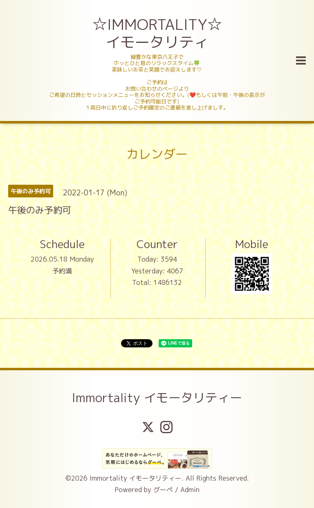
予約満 (62, 270)
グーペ (163, 489)
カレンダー (157, 154)
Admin (190, 489)
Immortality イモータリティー (157, 397)
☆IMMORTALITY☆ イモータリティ (158, 33)
